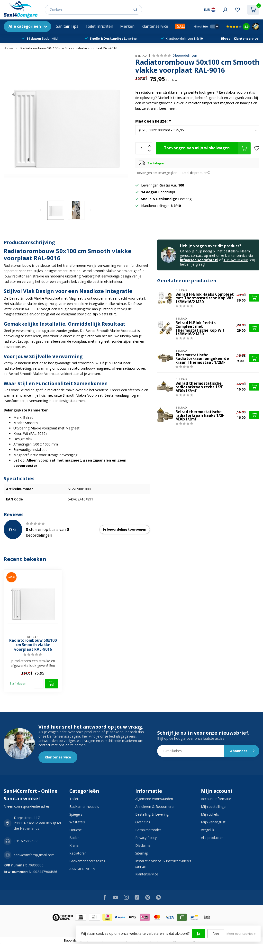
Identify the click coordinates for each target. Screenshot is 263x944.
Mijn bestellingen (214, 806)
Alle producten (212, 837)
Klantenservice (155, 26)
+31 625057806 (236, 260)
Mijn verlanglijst (213, 822)
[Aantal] (39, 683)
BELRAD (141, 55)
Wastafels (77, 822)
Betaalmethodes (148, 830)
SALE (181, 26)
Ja (198, 933)
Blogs (225, 38)
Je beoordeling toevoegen (124, 529)
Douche (75, 830)
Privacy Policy (146, 837)
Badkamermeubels (84, 806)
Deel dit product (196, 173)
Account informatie (216, 798)
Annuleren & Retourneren (155, 806)
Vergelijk (207, 830)
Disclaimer (143, 845)
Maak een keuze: (153, 121)
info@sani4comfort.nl (199, 260)
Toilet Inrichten (99, 26)
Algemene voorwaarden (154, 798)
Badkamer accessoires (87, 861)
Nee (216, 933)
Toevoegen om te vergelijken (156, 173)
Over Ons (142, 822)
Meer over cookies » (241, 934)
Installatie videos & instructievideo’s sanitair (163, 864)
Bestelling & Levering (152, 814)
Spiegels (75, 814)
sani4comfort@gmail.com (34, 855)
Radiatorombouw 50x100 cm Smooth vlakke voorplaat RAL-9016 (68, 48)
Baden (74, 837)
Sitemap (141, 853)
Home (8, 48)
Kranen (75, 845)
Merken (127, 26)
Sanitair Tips (67, 26)
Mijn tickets (210, 814)
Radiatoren (78, 853)
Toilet (73, 798)
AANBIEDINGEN (82, 868)
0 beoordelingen (185, 55)
